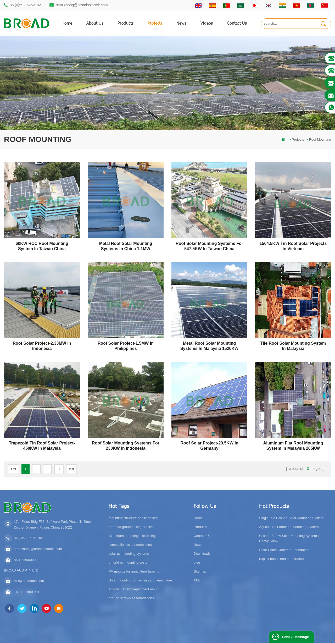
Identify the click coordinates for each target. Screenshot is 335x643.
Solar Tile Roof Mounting (179, 637)
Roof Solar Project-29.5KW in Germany (209, 445)
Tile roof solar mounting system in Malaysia (293, 346)
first (13, 469)
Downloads (202, 554)
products (125, 22)
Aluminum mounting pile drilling (132, 536)
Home (198, 518)
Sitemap (200, 571)
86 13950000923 (27, 560)
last (71, 469)
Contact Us (202, 536)
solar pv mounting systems (129, 554)
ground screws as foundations (131, 598)
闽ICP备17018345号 (208, 631)
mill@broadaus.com (29, 581)
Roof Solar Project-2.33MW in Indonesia (42, 346)
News (181, 22)
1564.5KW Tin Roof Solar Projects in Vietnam (293, 246)
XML (197, 580)
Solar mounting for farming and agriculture (140, 580)
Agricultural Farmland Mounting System (289, 527)
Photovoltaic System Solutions (269, 637)
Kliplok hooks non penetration (281, 559)
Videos (206, 22)
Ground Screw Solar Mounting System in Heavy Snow (290, 538)
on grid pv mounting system (129, 562)
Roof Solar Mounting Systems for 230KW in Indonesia (125, 445)
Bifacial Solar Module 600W (137, 637)
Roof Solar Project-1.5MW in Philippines (126, 346)
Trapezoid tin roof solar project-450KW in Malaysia (42, 445)
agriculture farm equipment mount (134, 589)
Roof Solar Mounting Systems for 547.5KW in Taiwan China (209, 246)
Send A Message (295, 637)
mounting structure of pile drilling (133, 518)
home (67, 22)
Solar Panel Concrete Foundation (284, 550)
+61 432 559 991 (27, 592)
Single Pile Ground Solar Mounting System (291, 518)
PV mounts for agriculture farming (134, 571)
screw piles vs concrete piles (130, 545)
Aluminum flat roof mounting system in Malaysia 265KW (293, 445)
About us (94, 22)
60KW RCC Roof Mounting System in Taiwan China (42, 246)
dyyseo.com (254, 631)
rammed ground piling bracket (131, 527)
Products (200, 527)
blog (197, 562)
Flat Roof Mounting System (222, 637)
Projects (155, 22)
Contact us (237, 22)
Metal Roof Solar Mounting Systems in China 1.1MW (125, 246)
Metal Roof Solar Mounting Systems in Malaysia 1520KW (209, 346)
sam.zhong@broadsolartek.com (82, 5)
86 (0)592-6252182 (25, 5)
